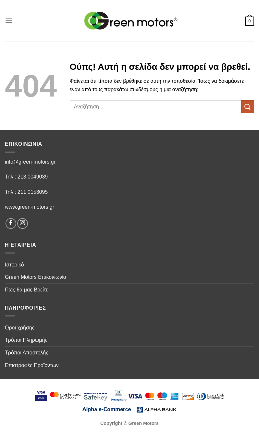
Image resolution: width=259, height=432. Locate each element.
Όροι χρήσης (19, 327)
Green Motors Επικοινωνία (35, 277)
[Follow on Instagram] (22, 223)
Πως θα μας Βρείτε (26, 289)
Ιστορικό (14, 264)
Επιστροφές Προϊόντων (32, 365)
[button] (9, 21)
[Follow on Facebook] (11, 223)
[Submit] (247, 106)
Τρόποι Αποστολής (26, 352)
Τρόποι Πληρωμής (26, 340)
